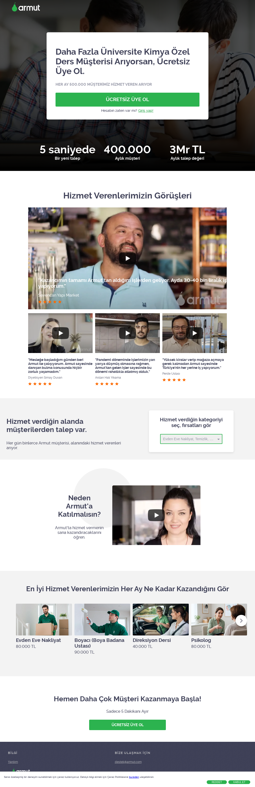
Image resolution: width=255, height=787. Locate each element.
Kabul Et (239, 782)
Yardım (13, 762)
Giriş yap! (145, 111)
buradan (134, 777)
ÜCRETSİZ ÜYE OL (127, 99)
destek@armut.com (128, 762)
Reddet (217, 782)
